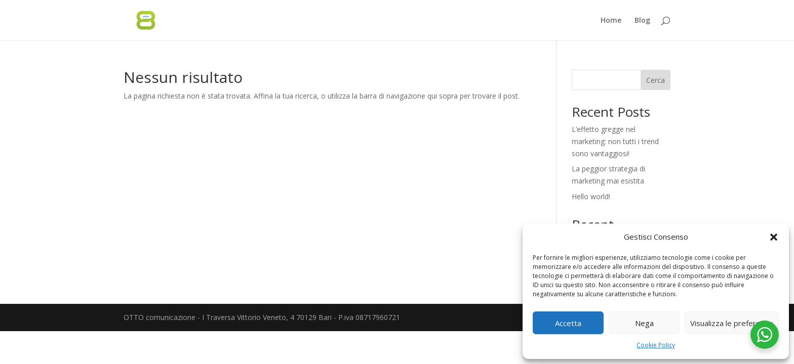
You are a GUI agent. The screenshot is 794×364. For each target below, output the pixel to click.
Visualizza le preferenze (731, 323)
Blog (642, 21)
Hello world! (591, 196)
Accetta (568, 323)
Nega (644, 323)
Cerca (655, 80)
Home (611, 21)
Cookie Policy (656, 345)
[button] (774, 237)
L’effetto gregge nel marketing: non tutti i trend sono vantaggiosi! (615, 141)
